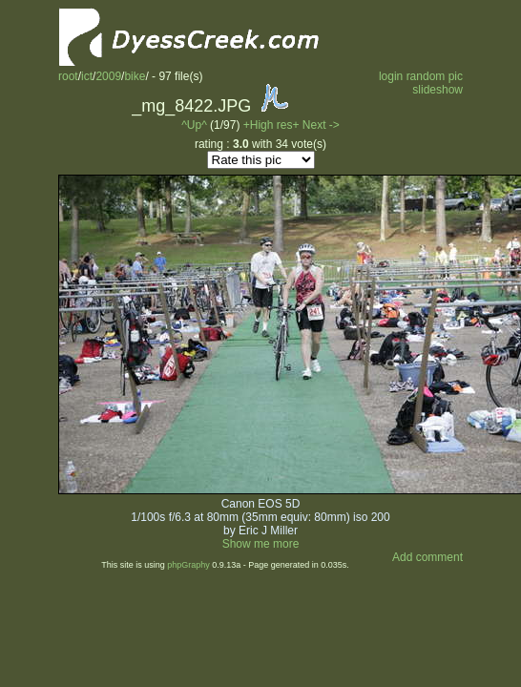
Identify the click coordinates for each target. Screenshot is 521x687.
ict (87, 76)
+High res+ (272, 125)
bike (134, 76)
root (68, 76)
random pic (434, 76)
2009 (108, 76)
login (391, 76)
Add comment (427, 557)
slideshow (437, 89)
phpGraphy (188, 565)
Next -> (321, 125)
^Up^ (194, 125)
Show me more (261, 544)
